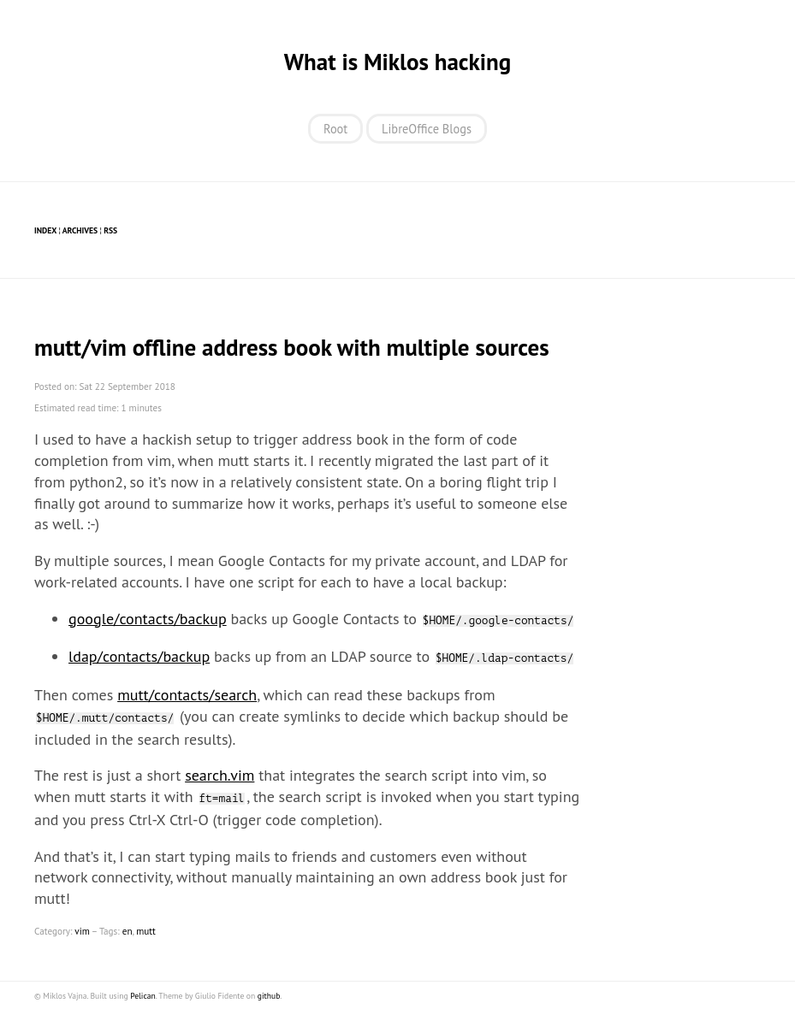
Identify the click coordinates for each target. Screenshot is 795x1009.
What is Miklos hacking (397, 61)
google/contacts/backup (147, 618)
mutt (146, 931)
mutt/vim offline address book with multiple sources (291, 347)
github (269, 995)
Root (335, 129)
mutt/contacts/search (187, 695)
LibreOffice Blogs (427, 129)
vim (81, 931)
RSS (110, 230)
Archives (80, 230)
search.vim (219, 775)
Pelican (143, 995)
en (127, 931)
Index (45, 230)
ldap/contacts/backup (139, 656)
